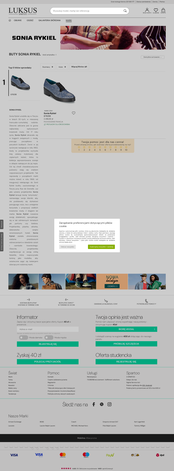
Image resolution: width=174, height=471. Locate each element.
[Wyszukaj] (125, 11)
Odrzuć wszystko (67, 247)
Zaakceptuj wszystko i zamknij (101, 247)
